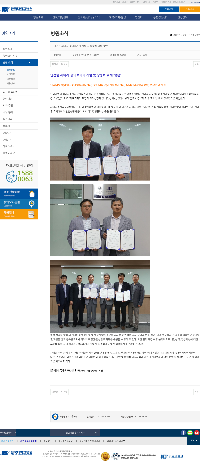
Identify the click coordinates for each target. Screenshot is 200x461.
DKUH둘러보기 (179, 2)
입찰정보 (11, 79)
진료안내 (168, 9)
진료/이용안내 (60, 17)
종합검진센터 (135, 2)
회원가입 (116, 2)
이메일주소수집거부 (116, 441)
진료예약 (189, 9)
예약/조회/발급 (117, 17)
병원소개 (38, 17)
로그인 (125, 2)
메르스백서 (9, 146)
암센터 (139, 17)
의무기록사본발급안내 (90, 441)
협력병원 (7, 98)
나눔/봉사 (8, 112)
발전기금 (7, 119)
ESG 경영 (8, 105)
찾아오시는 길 (10, 56)
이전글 (55, 64)
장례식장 (146, 2)
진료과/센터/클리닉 (89, 17)
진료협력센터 (165, 2)
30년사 (6, 133)
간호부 (155, 2)
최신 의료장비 (10, 92)
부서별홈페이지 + (8, 433)
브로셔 (6, 126)
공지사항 (11, 74)
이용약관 (48, 441)
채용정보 (11, 83)
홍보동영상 (9, 153)
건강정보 (183, 17)
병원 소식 (8, 62)
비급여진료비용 (65, 441)
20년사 (6, 139)
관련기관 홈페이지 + (75, 433)
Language (195, 2)
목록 (197, 64)
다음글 (64, 64)
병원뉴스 (11, 70)
